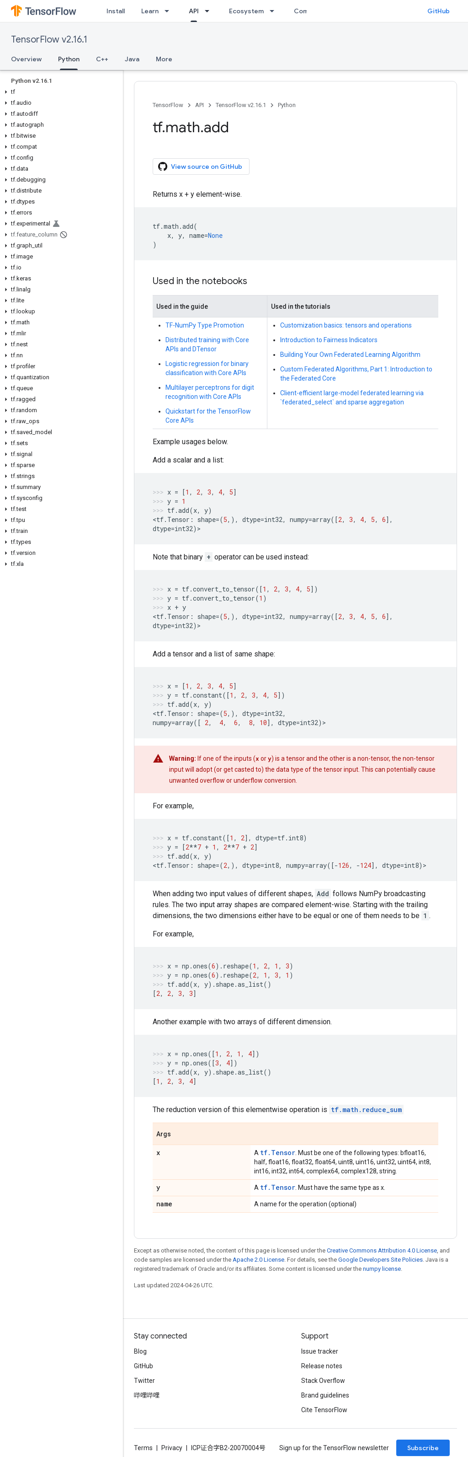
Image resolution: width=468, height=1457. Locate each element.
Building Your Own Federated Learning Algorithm (350, 354)
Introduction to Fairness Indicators (329, 340)
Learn (150, 11)
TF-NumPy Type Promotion (204, 325)
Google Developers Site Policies (380, 1259)
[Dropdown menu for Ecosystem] (275, 11)
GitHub (438, 11)
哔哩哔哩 (147, 1395)
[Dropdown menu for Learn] (170, 11)
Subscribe (423, 1448)
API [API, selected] (194, 11)
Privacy (171, 1448)
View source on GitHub (200, 166)
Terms (143, 1448)
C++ (102, 59)
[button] (59, 91)
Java (132, 59)
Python (287, 105)
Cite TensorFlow (324, 1410)
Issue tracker (319, 1351)
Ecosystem (246, 11)
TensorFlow (168, 105)
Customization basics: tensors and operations (346, 325)
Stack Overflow (323, 1380)
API (199, 105)
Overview (26, 59)
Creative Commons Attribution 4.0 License (382, 1250)
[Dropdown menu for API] (210, 11)
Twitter (144, 1380)
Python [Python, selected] (69, 59)
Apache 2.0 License (258, 1259)
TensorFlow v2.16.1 (49, 39)
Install (115, 11)
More (164, 59)
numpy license (382, 1268)
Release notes (321, 1366)
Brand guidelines (325, 1395)
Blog (140, 1351)
